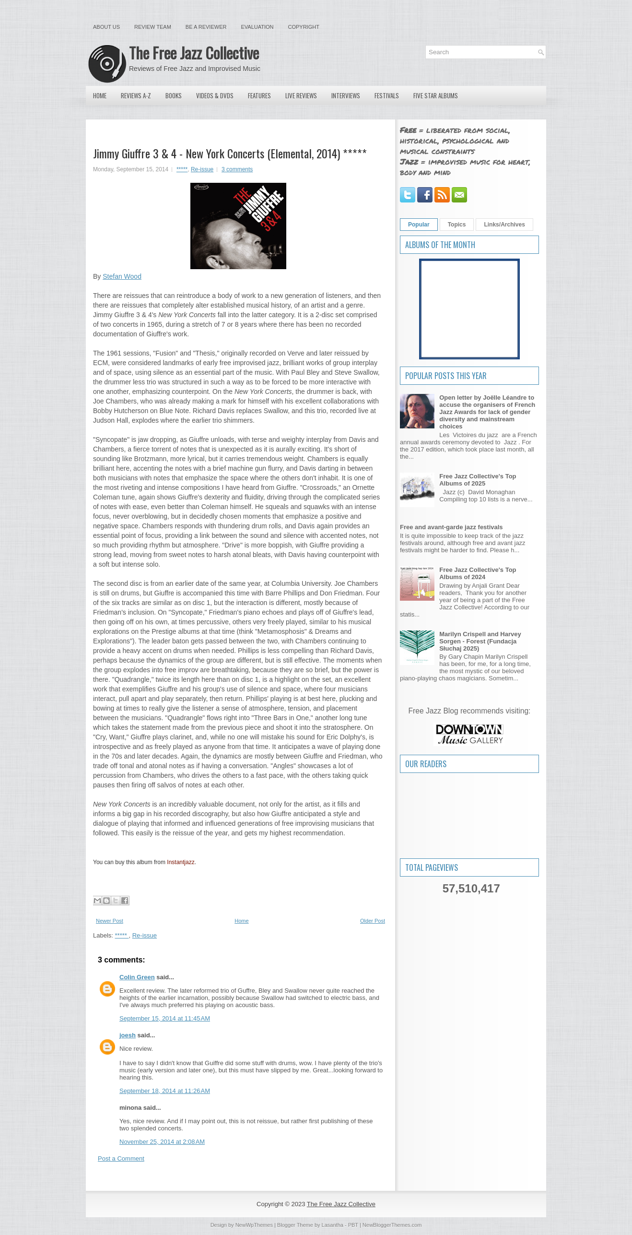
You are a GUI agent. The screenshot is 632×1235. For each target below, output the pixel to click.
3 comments (237, 169)
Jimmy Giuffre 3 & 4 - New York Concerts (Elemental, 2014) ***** (230, 153)
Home (99, 95)
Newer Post (109, 921)
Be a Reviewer (206, 27)
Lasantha (332, 1225)
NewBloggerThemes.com (392, 1225)
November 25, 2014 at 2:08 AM (162, 1141)
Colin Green (137, 977)
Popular (419, 224)
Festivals (387, 95)
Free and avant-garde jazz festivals (451, 527)
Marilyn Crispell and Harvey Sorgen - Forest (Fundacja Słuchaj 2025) (480, 641)
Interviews (345, 95)
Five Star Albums (435, 95)
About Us (106, 27)
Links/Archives (504, 224)
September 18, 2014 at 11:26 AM (164, 1090)
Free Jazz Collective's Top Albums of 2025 (477, 480)
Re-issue (202, 169)
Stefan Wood (122, 276)
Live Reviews (301, 95)
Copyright (303, 27)
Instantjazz (180, 862)
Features (259, 95)
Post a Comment (121, 1158)
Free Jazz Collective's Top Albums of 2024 (477, 573)
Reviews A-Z (136, 95)
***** (181, 169)
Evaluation (257, 27)
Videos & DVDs (215, 95)
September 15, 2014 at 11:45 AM (164, 1018)
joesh (127, 1035)
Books (173, 95)
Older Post (372, 921)
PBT (353, 1225)
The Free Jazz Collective (194, 52)
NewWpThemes (254, 1225)
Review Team (152, 27)
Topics (457, 224)
